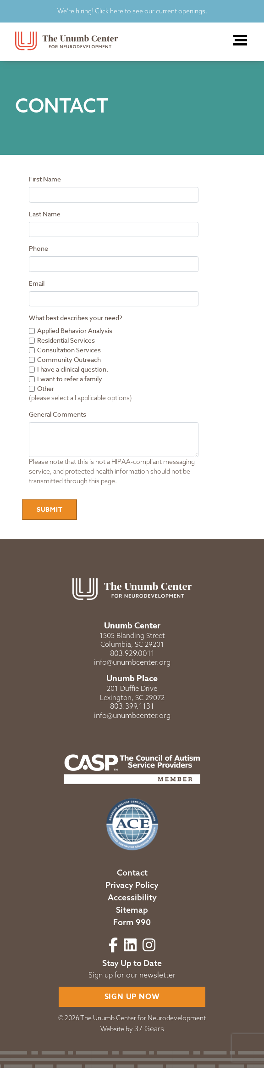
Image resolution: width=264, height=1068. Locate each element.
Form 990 (132, 922)
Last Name (44, 213)
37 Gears (149, 1028)
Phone (38, 248)
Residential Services (66, 340)
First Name (45, 179)
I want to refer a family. (70, 378)
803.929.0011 (132, 653)
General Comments (57, 414)
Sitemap (132, 909)
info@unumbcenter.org (132, 662)
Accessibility (132, 897)
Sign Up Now (132, 996)
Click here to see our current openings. (150, 11)
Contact (132, 872)
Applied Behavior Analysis (74, 330)
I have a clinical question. (72, 369)
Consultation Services (69, 349)
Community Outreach (69, 359)
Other (45, 388)
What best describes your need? (75, 317)
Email (36, 283)
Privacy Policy (132, 885)
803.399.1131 (132, 706)
